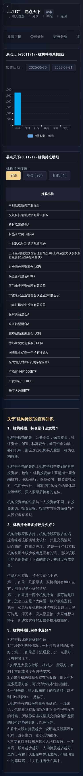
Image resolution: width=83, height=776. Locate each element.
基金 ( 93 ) (35, 175)
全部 (13, 175)
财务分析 (60, 36)
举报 (47, 16)
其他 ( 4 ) (59, 175)
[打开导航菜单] (7, 7)
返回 (61, 16)
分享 (33, 16)
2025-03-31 (64, 67)
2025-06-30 (38, 67)
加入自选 (15, 16)
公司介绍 (37, 36)
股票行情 (14, 36)
